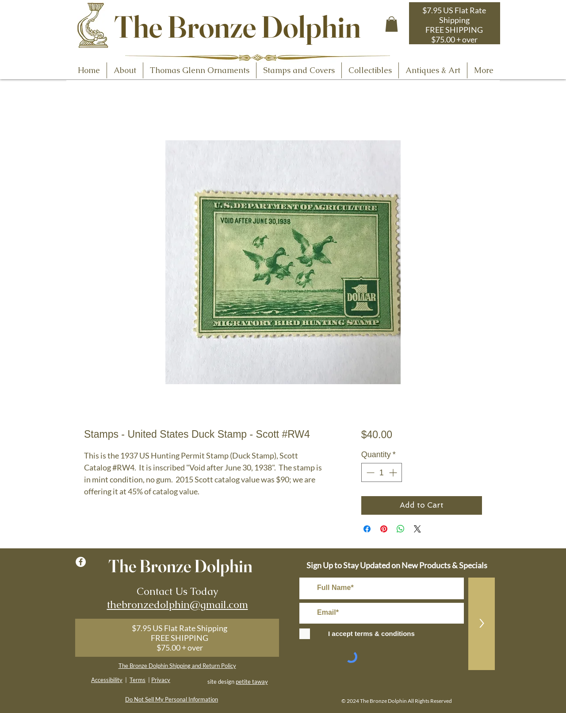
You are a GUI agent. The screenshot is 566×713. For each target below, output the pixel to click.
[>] (481, 624)
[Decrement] (369, 472)
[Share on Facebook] (367, 529)
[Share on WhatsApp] (400, 529)
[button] (391, 24)
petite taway (252, 681)
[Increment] (394, 472)
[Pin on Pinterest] (384, 529)
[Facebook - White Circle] (81, 562)
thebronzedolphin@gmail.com (177, 604)
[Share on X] (417, 529)
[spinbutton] (381, 472)
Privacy (160, 679)
